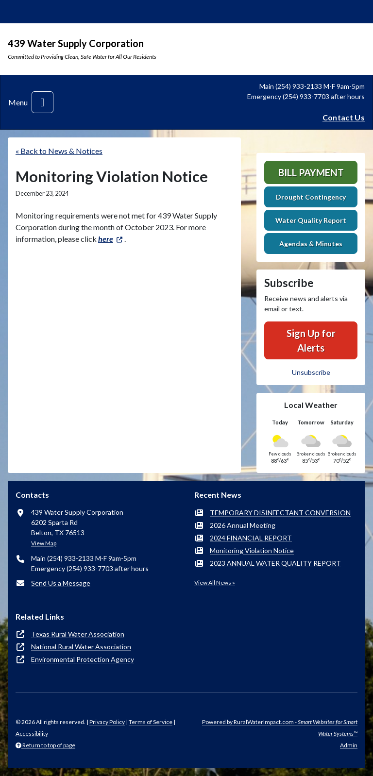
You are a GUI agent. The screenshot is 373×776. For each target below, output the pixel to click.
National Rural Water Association (81, 646)
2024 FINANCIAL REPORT (251, 538)
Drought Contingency (311, 197)
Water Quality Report (310, 220)
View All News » (214, 582)
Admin (348, 745)
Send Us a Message (60, 583)
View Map (43, 543)
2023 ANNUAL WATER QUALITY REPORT (275, 563)
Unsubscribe (311, 372)
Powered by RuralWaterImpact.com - (279, 727)
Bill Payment (311, 172)
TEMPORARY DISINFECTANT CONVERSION (280, 512)
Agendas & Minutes (310, 243)
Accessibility (32, 733)
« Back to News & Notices (59, 150)
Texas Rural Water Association (77, 634)
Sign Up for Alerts (311, 340)
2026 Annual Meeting (242, 525)
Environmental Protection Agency (82, 659)
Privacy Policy (107, 721)
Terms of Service (150, 721)
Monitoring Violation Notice (252, 550)
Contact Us (343, 117)
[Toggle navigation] (42, 102)
